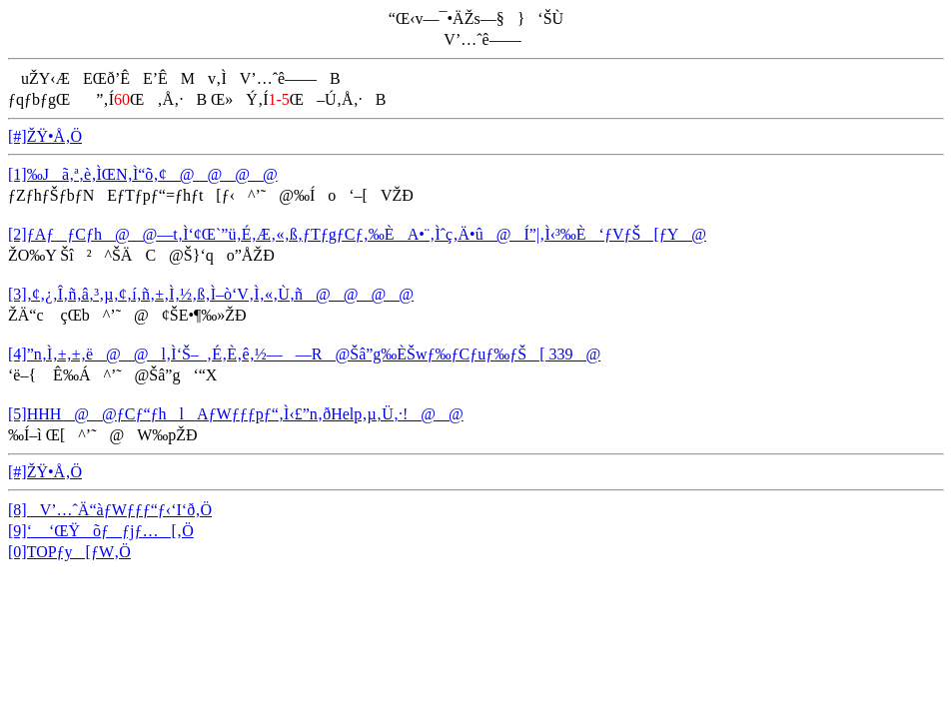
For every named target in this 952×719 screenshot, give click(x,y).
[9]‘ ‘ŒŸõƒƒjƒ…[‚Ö (101, 530)
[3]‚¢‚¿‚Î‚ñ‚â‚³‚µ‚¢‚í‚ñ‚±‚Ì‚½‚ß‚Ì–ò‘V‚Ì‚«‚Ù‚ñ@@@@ (211, 294)
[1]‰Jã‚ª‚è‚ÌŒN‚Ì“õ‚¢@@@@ (143, 174)
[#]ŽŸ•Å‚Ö (45, 136)
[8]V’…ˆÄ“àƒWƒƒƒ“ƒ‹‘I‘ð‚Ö (110, 509)
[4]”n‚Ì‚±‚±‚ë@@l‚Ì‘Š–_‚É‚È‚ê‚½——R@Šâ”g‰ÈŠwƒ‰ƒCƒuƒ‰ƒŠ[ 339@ (304, 354)
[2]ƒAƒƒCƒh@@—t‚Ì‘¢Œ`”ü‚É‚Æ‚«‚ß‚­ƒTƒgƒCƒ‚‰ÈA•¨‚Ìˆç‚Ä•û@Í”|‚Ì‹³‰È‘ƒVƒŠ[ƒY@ (357, 234)
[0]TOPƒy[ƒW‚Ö (69, 551)
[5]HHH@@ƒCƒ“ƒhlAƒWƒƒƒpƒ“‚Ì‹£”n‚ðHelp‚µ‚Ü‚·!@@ (236, 413)
